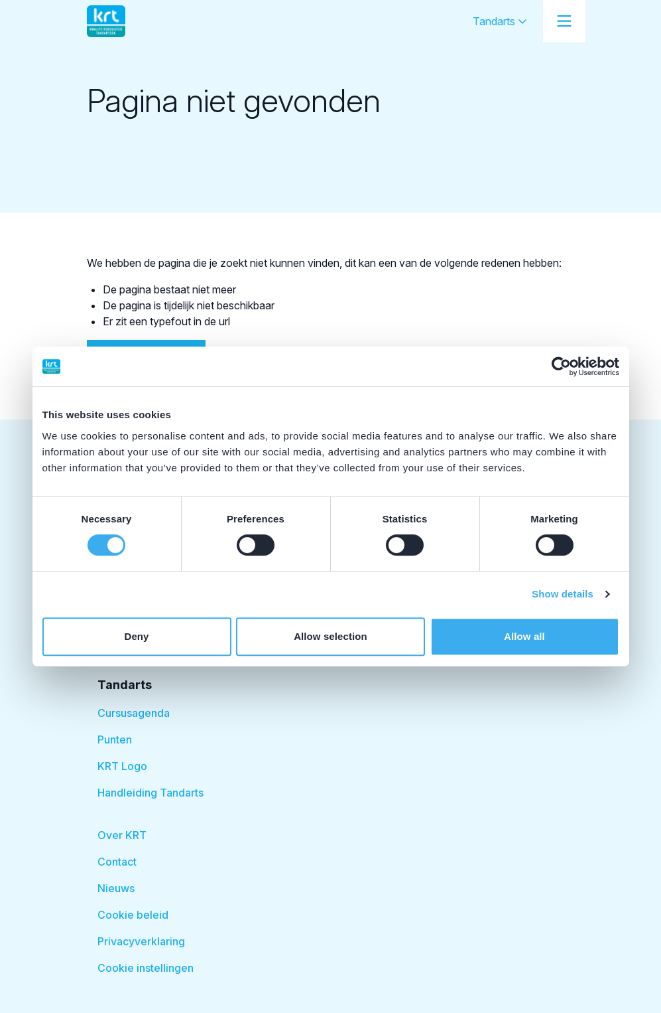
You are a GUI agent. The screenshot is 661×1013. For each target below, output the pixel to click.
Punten (114, 739)
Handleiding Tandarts (150, 792)
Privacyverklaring (141, 941)
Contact (117, 861)
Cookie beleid (132, 914)
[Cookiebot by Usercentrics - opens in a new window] (561, 366)
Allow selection (330, 636)
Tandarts (500, 21)
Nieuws (116, 888)
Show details (562, 593)
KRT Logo (122, 766)
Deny (136, 636)
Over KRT (122, 835)
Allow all (524, 636)
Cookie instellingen (145, 967)
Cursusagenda (133, 713)
